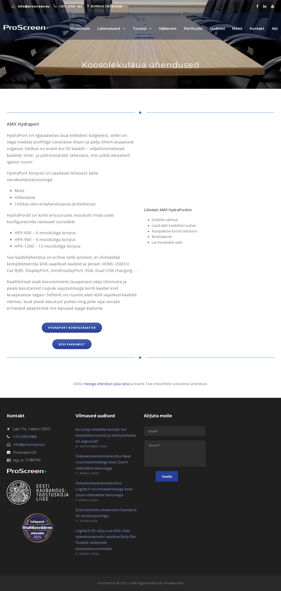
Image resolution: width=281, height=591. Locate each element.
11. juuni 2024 (87, 521)
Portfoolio (193, 29)
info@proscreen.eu (29, 444)
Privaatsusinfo (174, 583)
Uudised (217, 29)
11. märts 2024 (87, 553)
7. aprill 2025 (87, 500)
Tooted (139, 29)
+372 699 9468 (24, 436)
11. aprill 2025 (87, 473)
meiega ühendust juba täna (106, 383)
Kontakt (257, 29)
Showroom (80, 29)
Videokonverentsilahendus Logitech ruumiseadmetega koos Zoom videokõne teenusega (104, 488)
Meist (237, 29)
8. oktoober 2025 (91, 446)
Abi (275, 29)
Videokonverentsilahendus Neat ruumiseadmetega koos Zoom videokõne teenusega (103, 462)
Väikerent (168, 29)
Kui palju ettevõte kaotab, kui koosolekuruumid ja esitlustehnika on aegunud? (106, 435)
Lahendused (108, 29)
